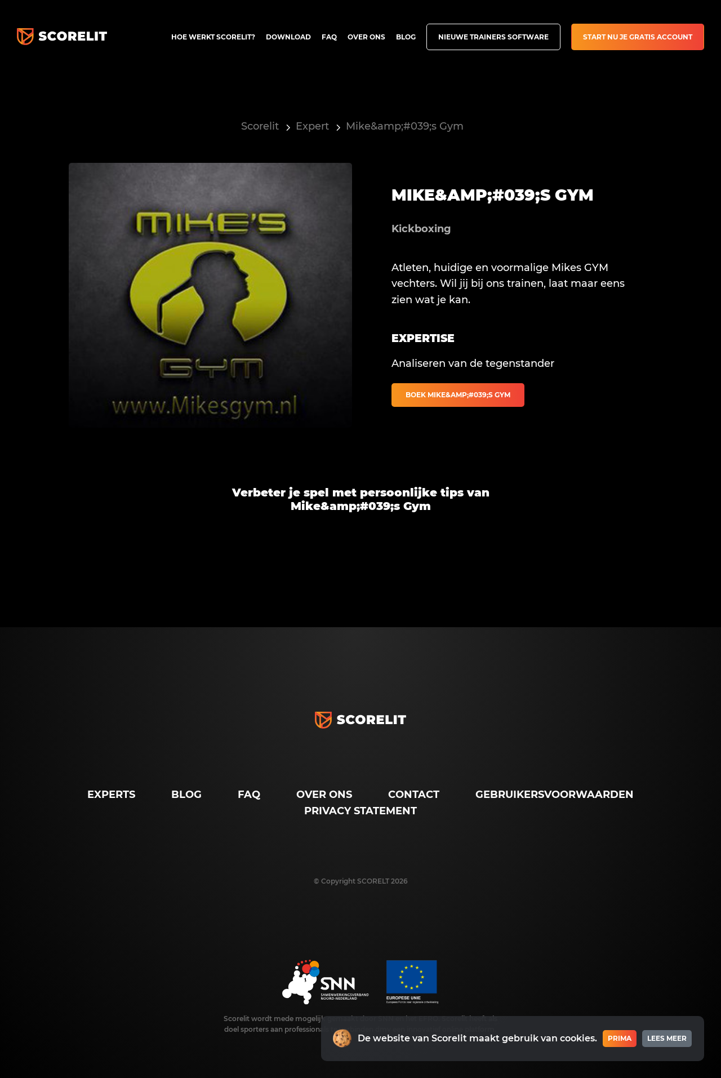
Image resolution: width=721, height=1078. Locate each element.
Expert (312, 126)
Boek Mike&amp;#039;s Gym (458, 395)
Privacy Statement (360, 811)
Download (288, 37)
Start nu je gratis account (637, 37)
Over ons (366, 37)
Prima (619, 1038)
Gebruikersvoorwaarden (554, 794)
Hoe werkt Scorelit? (213, 37)
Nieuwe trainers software (493, 37)
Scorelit (260, 126)
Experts (111, 794)
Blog (406, 37)
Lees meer (667, 1038)
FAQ (329, 37)
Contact (413, 794)
